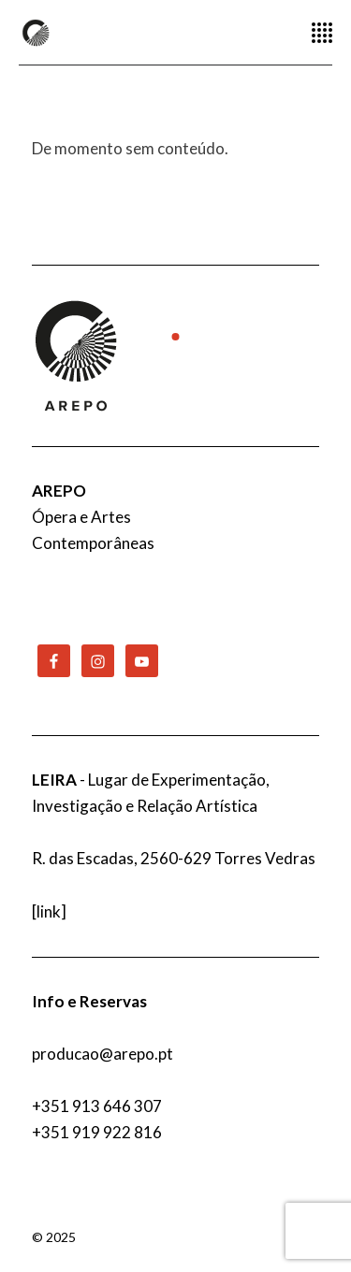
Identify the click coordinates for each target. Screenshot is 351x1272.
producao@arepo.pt (102, 1053)
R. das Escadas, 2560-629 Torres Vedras (173, 858)
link (49, 911)
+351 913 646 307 (97, 1106)
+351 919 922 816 (97, 1132)
